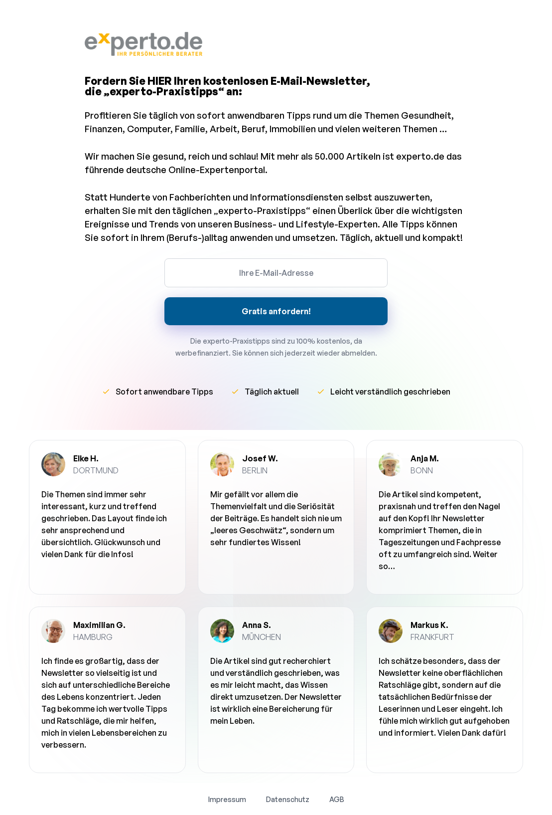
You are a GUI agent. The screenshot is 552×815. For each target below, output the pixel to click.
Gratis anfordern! (276, 311)
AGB (336, 799)
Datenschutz (287, 799)
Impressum (227, 799)
